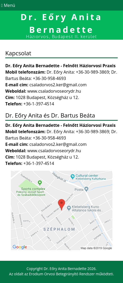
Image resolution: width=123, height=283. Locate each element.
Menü (7, 5)
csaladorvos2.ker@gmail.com (58, 85)
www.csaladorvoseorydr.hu (54, 91)
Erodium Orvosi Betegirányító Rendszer (62, 273)
